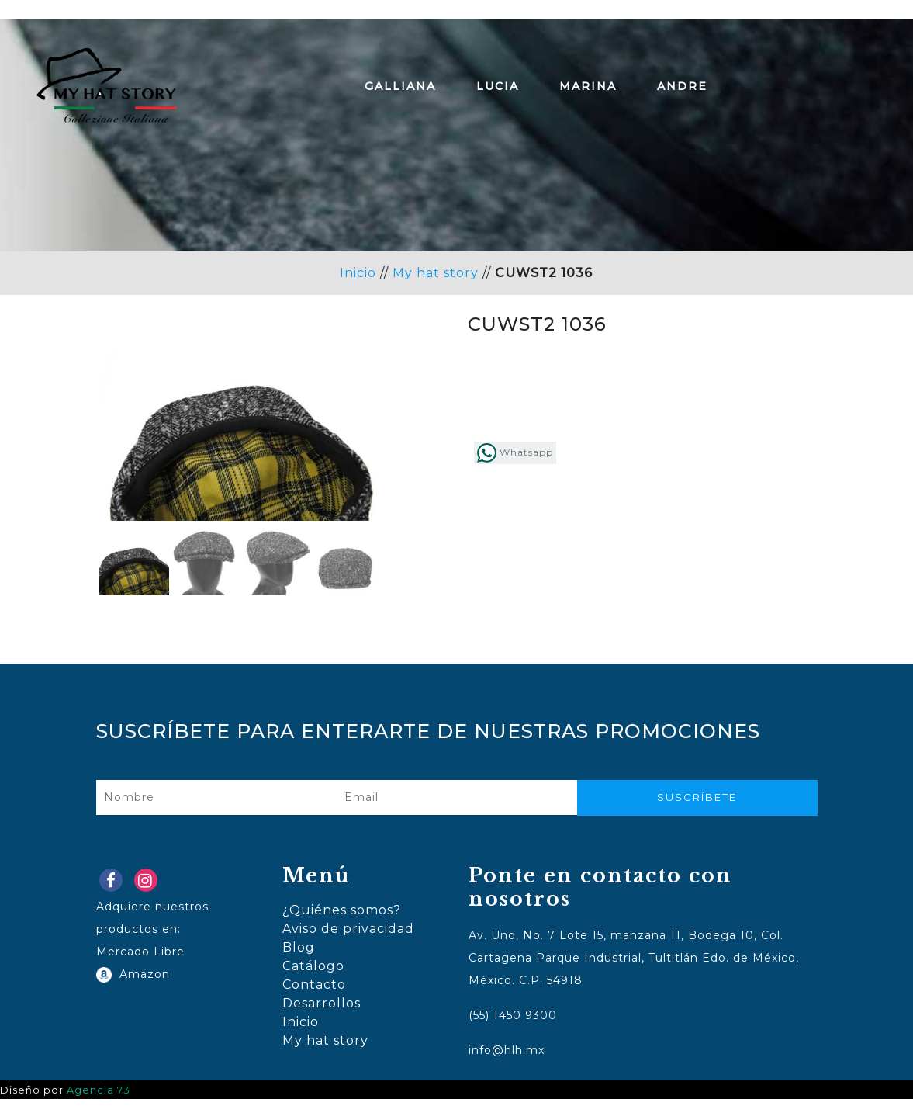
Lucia (497, 86)
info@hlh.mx (507, 1057)
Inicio (358, 272)
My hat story (436, 272)
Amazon (141, 980)
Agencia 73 (98, 1097)
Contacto (314, 991)
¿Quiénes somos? (341, 917)
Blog (298, 954)
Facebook (114, 890)
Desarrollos (321, 1010)
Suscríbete (697, 804)
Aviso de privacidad (348, 935)
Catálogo (313, 973)
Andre (682, 86)
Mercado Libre (140, 958)
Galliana (400, 86)
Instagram (148, 890)
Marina (588, 86)
